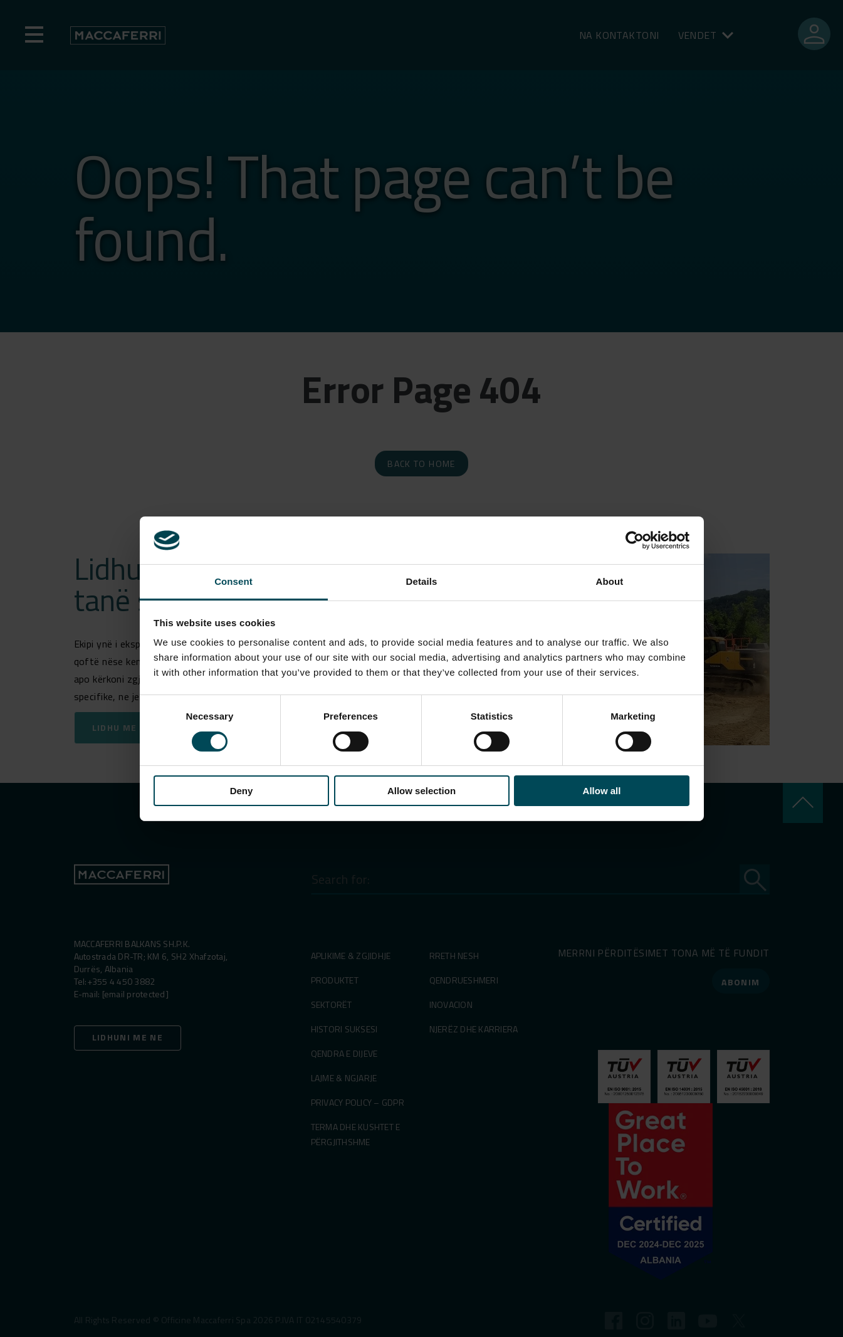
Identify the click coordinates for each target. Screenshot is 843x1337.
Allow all (602, 790)
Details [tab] (421, 581)
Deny (241, 790)
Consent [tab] (233, 581)
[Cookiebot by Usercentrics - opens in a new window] (634, 540)
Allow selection (421, 790)
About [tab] (610, 581)
